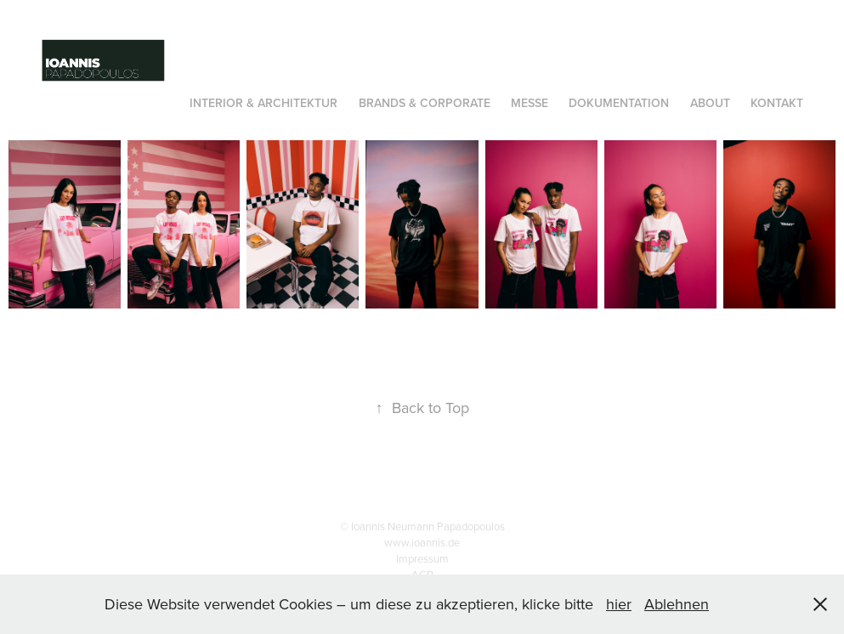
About (710, 102)
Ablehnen (676, 603)
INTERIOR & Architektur (263, 102)
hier (619, 603)
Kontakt (777, 102)
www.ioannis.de (422, 542)
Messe (529, 102)
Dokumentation (619, 102)
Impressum (422, 558)
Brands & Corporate (424, 102)
